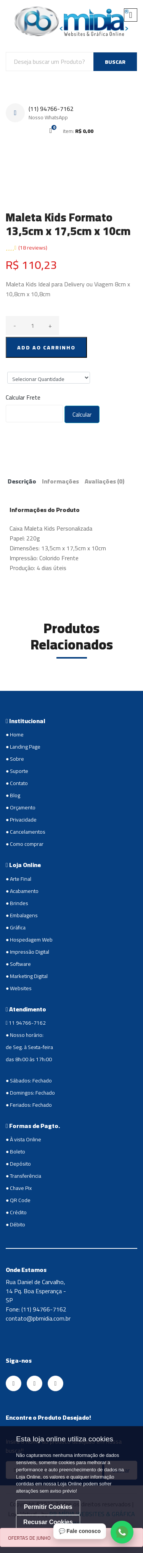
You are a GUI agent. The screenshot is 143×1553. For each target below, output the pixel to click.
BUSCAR (115, 62)
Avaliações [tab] (104, 481)
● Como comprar (24, 844)
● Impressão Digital (27, 952)
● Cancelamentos (25, 832)
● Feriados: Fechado (29, 1105)
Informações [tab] (60, 481)
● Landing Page (23, 747)
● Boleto (15, 1151)
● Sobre (15, 759)
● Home (15, 734)
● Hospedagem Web (29, 940)
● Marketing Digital (27, 976)
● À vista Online (23, 1139)
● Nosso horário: (24, 1035)
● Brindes (17, 903)
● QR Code (18, 1200)
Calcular (82, 414)
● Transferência (23, 1176)
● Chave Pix (19, 1188)
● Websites (19, 988)
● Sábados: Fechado (29, 1080)
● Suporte (17, 771)
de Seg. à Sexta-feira (29, 1047)
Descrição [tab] (22, 481)
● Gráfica (16, 927)
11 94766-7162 (26, 1023)
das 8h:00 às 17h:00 (29, 1059)
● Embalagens (22, 915)
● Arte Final (18, 879)
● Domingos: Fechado (30, 1093)
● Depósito (18, 1164)
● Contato (17, 783)
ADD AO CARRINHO (46, 347)
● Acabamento (22, 891)
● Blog (13, 795)
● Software (18, 964)
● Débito (15, 1224)
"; (48, 378)
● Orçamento (20, 807)
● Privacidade (21, 820)
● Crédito (16, 1212)
